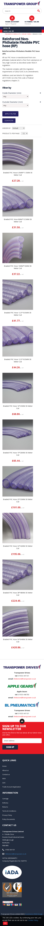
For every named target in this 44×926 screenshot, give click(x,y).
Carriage (5, 799)
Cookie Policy (33, 920)
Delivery (5, 803)
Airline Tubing (26, 34)
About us (5, 770)
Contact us (6, 774)
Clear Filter (8, 121)
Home (4, 766)
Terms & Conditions (9, 811)
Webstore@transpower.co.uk (25, 679)
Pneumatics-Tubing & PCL (13, 34)
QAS (3, 783)
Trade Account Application (11, 787)
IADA (4, 778)
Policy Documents (8, 819)
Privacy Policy (7, 815)
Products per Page (10, 133)
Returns (5, 807)
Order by (6, 128)
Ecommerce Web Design (33, 914)
